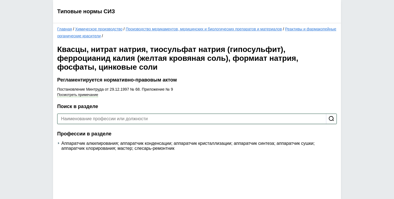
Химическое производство (98, 29)
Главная (64, 29)
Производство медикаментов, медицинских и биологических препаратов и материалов (204, 29)
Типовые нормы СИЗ (86, 11)
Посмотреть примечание (77, 95)
